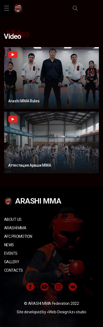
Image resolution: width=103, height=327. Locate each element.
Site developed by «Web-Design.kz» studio (51, 312)
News (9, 245)
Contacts (13, 270)
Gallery (11, 262)
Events (10, 253)
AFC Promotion (18, 236)
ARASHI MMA (15, 228)
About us (12, 219)
